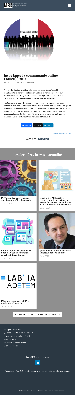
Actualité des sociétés (25, 82)
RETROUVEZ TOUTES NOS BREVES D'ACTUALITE (37, 314)
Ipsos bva (43, 139)
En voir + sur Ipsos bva (62, 133)
